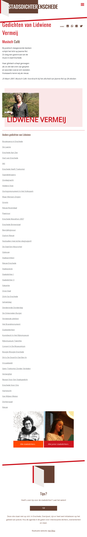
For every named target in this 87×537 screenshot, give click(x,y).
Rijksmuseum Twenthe (12, 341)
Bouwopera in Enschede (12, 141)
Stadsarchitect (8, 258)
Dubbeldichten (8, 329)
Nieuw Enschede (9, 263)
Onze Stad (6, 291)
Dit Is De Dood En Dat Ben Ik (14, 357)
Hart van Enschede (10, 158)
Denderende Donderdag (12, 307)
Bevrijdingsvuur (9, 230)
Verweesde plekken (10, 318)
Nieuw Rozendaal (9, 208)
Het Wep (51, 531)
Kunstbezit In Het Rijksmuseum (15, 335)
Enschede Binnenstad (11, 224)
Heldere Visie (7, 185)
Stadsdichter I (8, 274)
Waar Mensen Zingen (11, 197)
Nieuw (5, 407)
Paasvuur (6, 213)
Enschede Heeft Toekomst (13, 169)
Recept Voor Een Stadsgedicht (15, 379)
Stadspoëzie (7, 269)
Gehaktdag (7, 302)
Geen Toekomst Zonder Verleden (16, 368)
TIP (43, 508)
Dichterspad (7, 401)
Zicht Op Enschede (10, 296)
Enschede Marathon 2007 (13, 219)
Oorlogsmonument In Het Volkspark (17, 191)
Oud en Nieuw (8, 235)
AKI (3, 163)
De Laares (6, 147)
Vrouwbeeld (7, 363)
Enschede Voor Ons (10, 385)
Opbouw (6, 252)
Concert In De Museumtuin (13, 346)
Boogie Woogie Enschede (13, 352)
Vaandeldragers (9, 174)
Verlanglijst (7, 374)
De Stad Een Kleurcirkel (12, 246)
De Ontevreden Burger (12, 313)
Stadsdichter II (8, 280)
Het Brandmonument (11, 324)
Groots (5, 202)
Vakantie (6, 285)
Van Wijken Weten (10, 396)
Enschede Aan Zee (10, 152)
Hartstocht (6, 390)
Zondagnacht (8, 180)
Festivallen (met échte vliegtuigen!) (16, 241)
